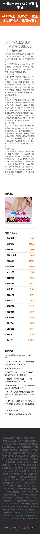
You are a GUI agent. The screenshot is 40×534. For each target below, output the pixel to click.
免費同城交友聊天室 (15, 474)
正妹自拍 (21, 249)
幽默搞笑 (21, 277)
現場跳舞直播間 (16, 519)
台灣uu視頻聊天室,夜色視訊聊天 (20, 493)
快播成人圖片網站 (25, 489)
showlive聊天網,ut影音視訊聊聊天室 (24, 465)
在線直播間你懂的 (12, 410)
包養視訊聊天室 (9, 480)
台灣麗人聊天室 (29, 498)
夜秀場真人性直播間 (12, 368)
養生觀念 (21, 323)
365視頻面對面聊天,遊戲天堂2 (12, 498)
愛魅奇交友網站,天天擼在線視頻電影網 (22, 438)
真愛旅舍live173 (8, 513)
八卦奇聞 (21, 272)
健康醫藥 (21, 328)
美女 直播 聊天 (12, 477)
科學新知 (21, 289)
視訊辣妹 (7, 489)
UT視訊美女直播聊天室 (29, 519)
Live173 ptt (8, 504)
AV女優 (21, 340)
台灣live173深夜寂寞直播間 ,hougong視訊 (16, 486)
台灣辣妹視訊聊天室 (14, 471)
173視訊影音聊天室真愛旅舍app (27, 480)
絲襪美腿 (21, 238)
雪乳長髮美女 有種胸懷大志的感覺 (18, 414)
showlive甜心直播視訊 (29, 495)
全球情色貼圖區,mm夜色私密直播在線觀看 (18, 447)
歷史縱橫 (21, 283)
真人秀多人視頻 (22, 459)
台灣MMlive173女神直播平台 (19, 528)
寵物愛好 (21, 311)
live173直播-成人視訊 (20, 510)
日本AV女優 (21, 255)
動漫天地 (21, 294)
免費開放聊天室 (13, 462)
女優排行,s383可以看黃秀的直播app (19, 490)
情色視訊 (6, 438)
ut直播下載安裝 (10, 516)
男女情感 (21, 266)
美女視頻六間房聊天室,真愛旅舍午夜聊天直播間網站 (20, 454)
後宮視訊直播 (20, 516)
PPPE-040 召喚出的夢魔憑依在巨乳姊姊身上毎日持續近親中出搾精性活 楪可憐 (19, 394)
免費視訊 (34, 486)
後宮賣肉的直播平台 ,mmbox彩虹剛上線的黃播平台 (20, 483)
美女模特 (21, 243)
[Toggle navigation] (36, 6)
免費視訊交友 (33, 510)
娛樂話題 (21, 306)
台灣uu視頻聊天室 (29, 474)
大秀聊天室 (14, 489)
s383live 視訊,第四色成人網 (21, 444)
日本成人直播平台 (28, 492)
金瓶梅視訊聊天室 (28, 471)
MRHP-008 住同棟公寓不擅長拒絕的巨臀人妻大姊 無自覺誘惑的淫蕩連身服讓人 (19, 404)
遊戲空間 (21, 300)
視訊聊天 (21, 334)
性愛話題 (21, 260)
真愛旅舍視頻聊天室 (21, 468)
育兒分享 (21, 317)
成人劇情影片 (30, 516)
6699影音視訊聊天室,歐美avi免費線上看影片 (19, 507)
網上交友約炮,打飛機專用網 (21, 453)
